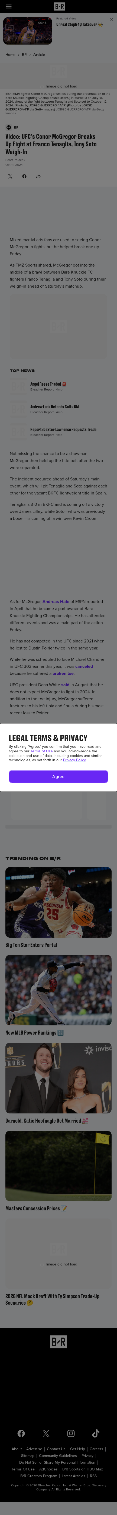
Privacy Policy (74, 760)
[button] (58, 776)
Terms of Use (42, 751)
